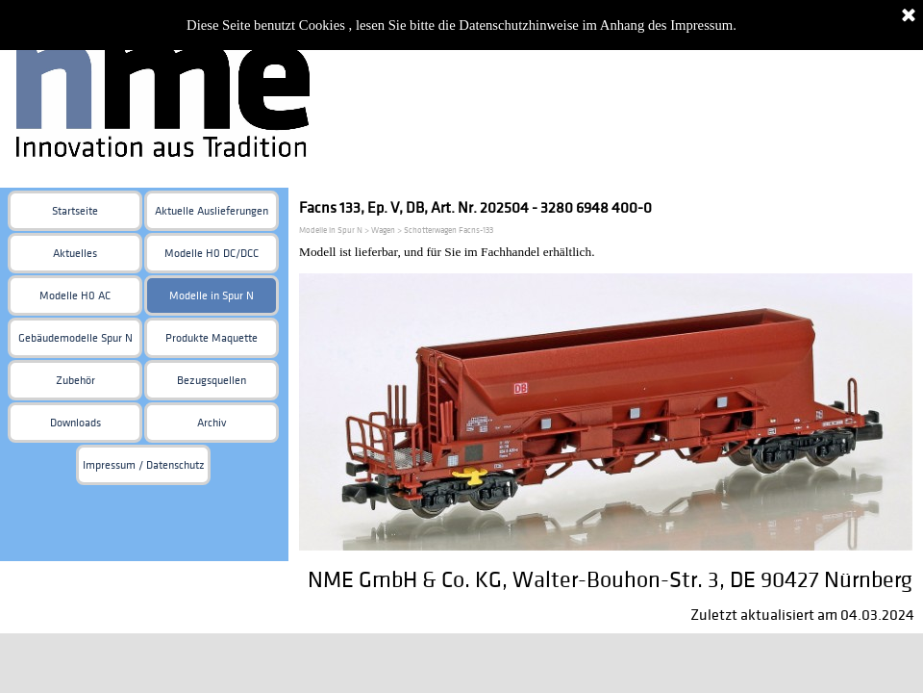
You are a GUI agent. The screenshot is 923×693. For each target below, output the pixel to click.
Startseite (75, 211)
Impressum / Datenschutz (144, 465)
